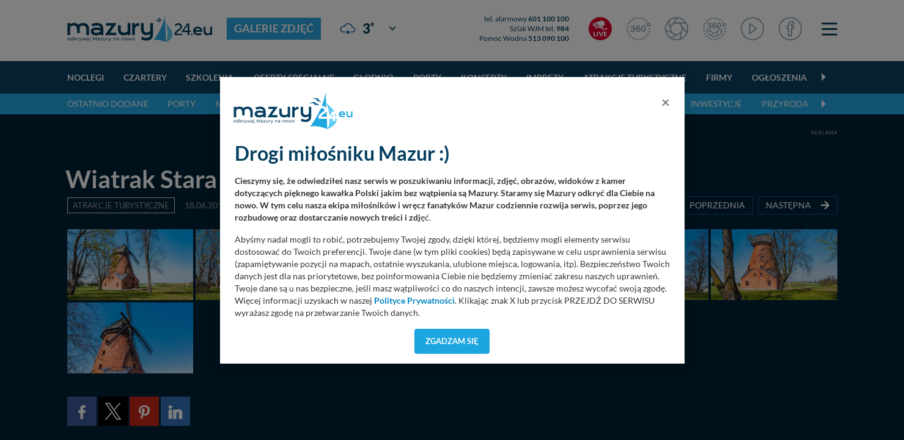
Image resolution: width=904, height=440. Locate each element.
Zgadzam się (452, 341)
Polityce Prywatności (414, 301)
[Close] (666, 102)
